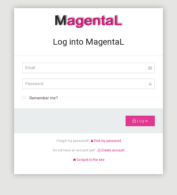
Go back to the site (88, 160)
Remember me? (40, 97)
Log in (140, 120)
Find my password (106, 141)
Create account (111, 150)
